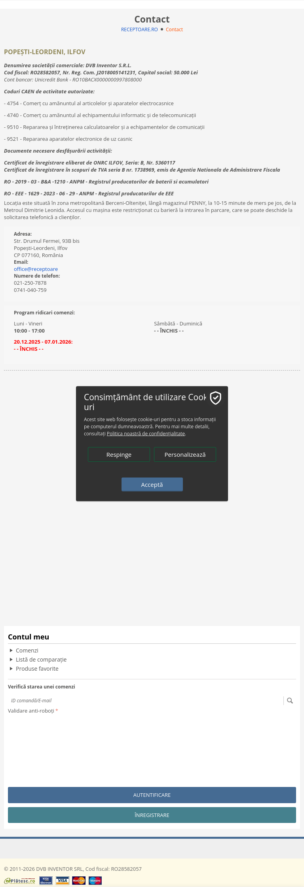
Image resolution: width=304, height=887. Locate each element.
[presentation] (40, 744)
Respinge (119, 454)
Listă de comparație (41, 659)
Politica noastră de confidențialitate (146, 433)
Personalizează (184, 454)
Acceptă (152, 484)
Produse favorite (37, 668)
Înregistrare (152, 815)
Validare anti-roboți (31, 710)
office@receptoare (36, 268)
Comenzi (27, 650)
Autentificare (152, 794)
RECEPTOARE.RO (139, 29)
